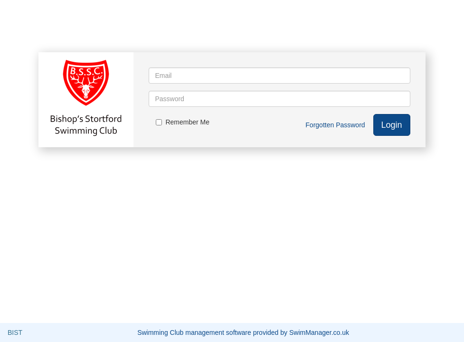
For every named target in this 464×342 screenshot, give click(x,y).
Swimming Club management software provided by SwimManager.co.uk (243, 332)
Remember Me (182, 122)
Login (391, 125)
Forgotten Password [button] (335, 125)
